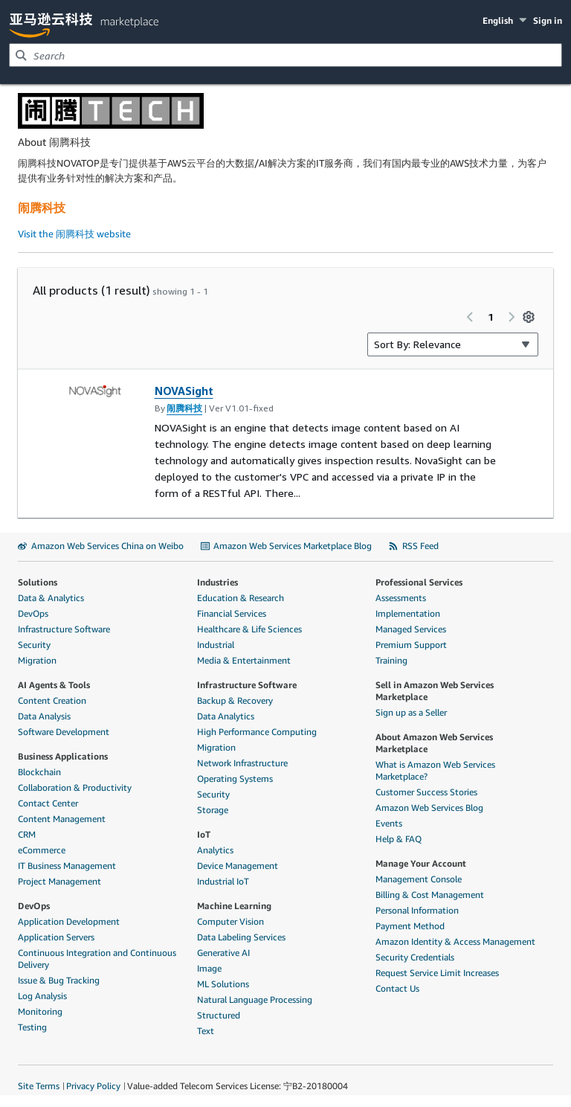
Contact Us (397, 988)
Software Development (63, 731)
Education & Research (240, 597)
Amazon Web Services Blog (429, 807)
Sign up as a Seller (411, 712)
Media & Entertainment (244, 660)
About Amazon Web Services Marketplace (434, 742)
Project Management (59, 881)
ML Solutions (223, 983)
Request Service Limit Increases (437, 972)
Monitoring (40, 1011)
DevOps (33, 613)
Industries (217, 582)
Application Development (69, 921)
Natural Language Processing (254, 999)
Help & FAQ (398, 838)
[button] (506, 20)
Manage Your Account (420, 863)
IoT (203, 834)
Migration (37, 660)
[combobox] (285, 55)
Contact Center (48, 803)
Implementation (407, 613)
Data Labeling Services (241, 937)
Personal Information (417, 910)
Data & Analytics (51, 597)
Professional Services (418, 582)
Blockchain (39, 771)
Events (388, 823)
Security (34, 644)
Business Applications (63, 756)
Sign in (547, 20)
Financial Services (231, 613)
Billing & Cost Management (429, 894)
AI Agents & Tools (54, 684)
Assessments (400, 597)
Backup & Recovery (235, 700)
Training (391, 660)
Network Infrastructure (242, 763)
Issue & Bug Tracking (59, 980)
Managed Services (410, 629)
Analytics (215, 850)
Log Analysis (42, 995)
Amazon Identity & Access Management (455, 941)
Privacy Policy (93, 1085)
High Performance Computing (257, 731)
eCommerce (41, 850)
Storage (212, 809)
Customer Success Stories (426, 792)
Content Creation (52, 700)
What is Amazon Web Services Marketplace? (435, 770)
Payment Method (410, 925)
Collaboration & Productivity (75, 787)
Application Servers (56, 937)
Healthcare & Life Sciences (249, 629)
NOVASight (184, 390)
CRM (27, 834)
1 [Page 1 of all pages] (491, 316)
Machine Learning (234, 905)
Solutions (37, 582)
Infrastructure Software (64, 629)
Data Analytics (225, 716)
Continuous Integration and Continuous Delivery (97, 958)
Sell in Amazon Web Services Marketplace (434, 690)
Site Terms (38, 1085)
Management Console (418, 879)
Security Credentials (414, 957)
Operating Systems (235, 778)
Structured (218, 1015)
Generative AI (223, 952)
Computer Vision (230, 921)
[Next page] (511, 317)
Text (205, 1030)
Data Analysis (44, 716)
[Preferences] (528, 317)
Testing (32, 1027)
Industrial (215, 644)
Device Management (237, 865)
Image (209, 968)
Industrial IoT (223, 881)
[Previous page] (469, 317)
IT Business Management (67, 865)
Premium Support (411, 644)
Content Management (62, 818)
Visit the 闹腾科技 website (74, 234)
